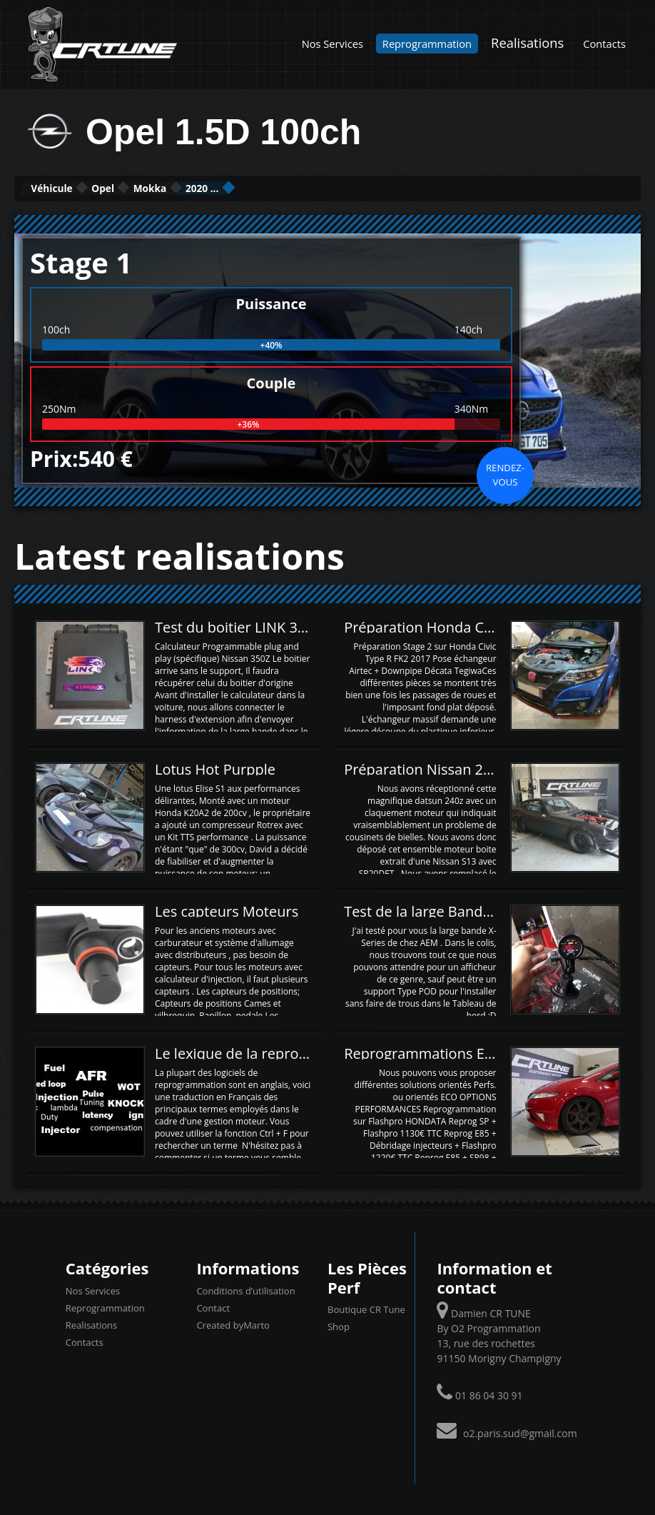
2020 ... (313, 187)
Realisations (527, 42)
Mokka (229, 187)
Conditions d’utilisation (245, 1288)
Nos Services (332, 43)
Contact (213, 1305)
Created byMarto (232, 1323)
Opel (152, 187)
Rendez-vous (505, 472)
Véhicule (69, 187)
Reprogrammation (427, 43)
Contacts (604, 43)
